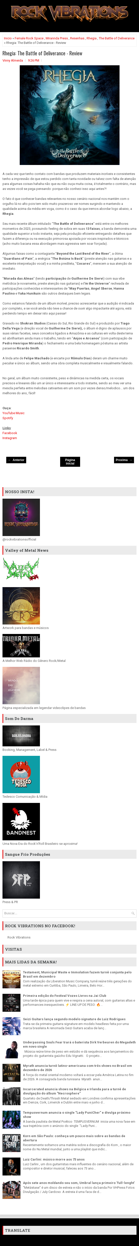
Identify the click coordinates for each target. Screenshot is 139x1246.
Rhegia (92, 38)
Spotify (7, 418)
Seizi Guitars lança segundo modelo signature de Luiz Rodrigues (74, 1019)
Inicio (8, 38)
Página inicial (70, 461)
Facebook (9, 433)
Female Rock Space (29, 38)
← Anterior (16, 460)
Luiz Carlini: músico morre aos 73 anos (54, 1159)
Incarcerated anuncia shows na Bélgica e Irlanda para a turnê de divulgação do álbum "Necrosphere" (74, 1091)
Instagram (9, 438)
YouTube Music (13, 413)
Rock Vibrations (18, 937)
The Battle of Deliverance (117, 38)
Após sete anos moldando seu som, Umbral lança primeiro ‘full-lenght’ (79, 1183)
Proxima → (124, 460)
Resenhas (77, 38)
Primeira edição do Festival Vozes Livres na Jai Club (64, 996)
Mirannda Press (57, 38)
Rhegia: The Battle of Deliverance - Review (42, 53)
